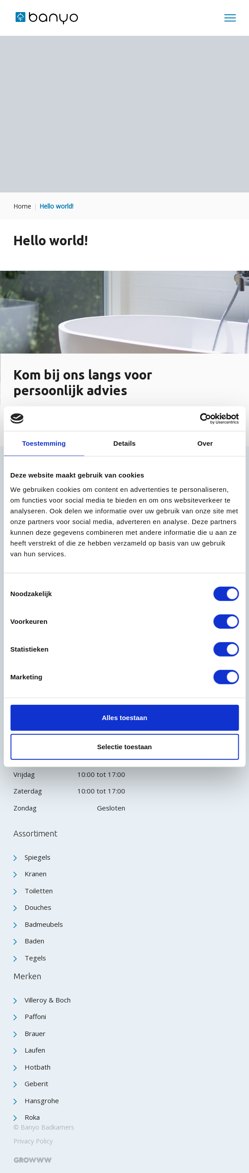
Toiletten (39, 890)
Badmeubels (44, 924)
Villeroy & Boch (48, 999)
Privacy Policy (33, 1141)
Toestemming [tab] (44, 443)
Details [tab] (125, 443)
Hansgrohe (42, 1100)
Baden (34, 940)
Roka (32, 1117)
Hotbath (38, 1066)
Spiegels (38, 857)
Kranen (35, 873)
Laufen (35, 1049)
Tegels (35, 957)
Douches (38, 907)
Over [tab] (205, 443)
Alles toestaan (125, 717)
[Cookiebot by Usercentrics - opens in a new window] (199, 418)
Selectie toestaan (124, 747)
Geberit (36, 1083)
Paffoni (35, 1016)
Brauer (35, 1033)
